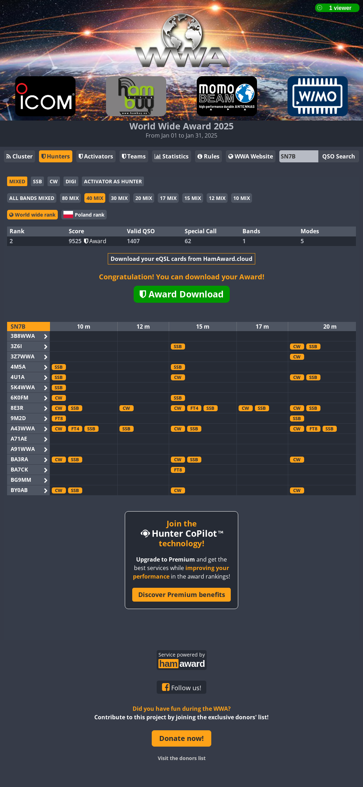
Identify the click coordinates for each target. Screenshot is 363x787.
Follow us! (181, 687)
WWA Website (250, 156)
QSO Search (338, 156)
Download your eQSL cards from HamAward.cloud (181, 259)
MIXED (17, 181)
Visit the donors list (182, 758)
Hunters (55, 156)
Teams (134, 156)
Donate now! (181, 738)
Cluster (19, 156)
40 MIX (94, 198)
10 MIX (241, 198)
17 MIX (168, 198)
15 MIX (192, 198)
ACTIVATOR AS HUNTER (113, 181)
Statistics (172, 156)
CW (54, 181)
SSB (37, 181)
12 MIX (217, 198)
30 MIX (119, 198)
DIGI (71, 181)
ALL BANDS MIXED (31, 198)
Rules (208, 156)
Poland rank (84, 214)
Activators (96, 156)
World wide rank (32, 214)
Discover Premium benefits (181, 594)
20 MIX (143, 198)
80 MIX (70, 198)
